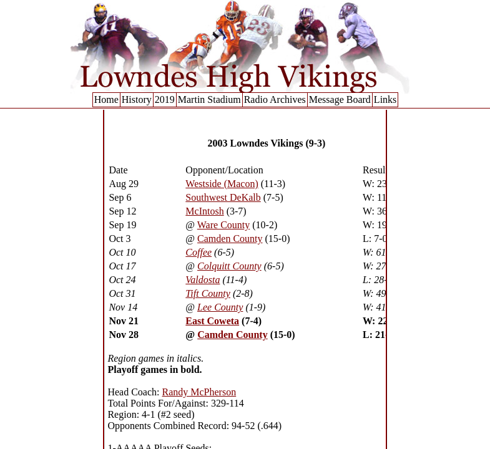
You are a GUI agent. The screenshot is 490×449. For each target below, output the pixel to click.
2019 (165, 99)
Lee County (220, 307)
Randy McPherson (199, 392)
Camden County (229, 238)
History (137, 99)
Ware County (223, 225)
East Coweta (212, 321)
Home (106, 99)
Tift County (207, 293)
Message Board (340, 99)
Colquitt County (229, 266)
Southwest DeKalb (222, 197)
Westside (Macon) (221, 183)
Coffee (198, 252)
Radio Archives (275, 99)
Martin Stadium (209, 99)
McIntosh (204, 211)
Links (385, 99)
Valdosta (202, 279)
